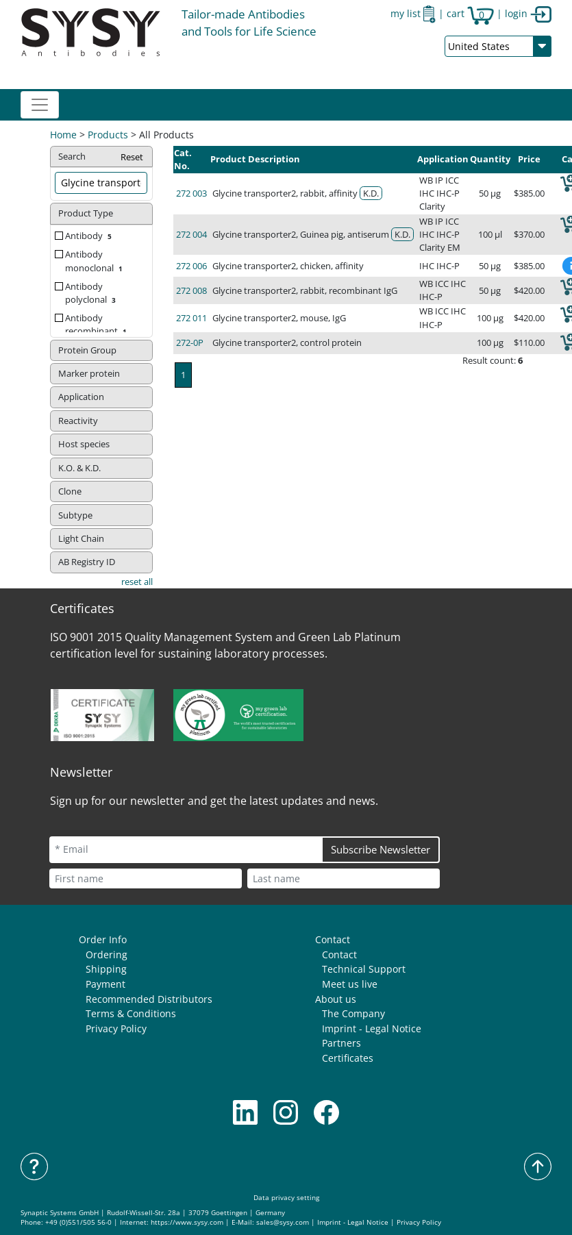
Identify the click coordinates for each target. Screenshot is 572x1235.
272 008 (191, 290)
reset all (137, 581)
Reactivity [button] (78, 420)
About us (335, 999)
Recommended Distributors (149, 999)
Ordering (106, 954)
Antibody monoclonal (95, 260)
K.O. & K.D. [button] (79, 468)
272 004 (191, 234)
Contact (332, 939)
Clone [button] (70, 491)
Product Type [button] (85, 213)
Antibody (89, 235)
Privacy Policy (116, 1028)
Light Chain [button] (81, 538)
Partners (341, 1042)
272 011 (191, 318)
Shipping (106, 968)
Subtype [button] (75, 515)
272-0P (189, 342)
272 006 (191, 266)
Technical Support (364, 968)
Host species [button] (84, 444)
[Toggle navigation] (40, 104)
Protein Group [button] (87, 350)
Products (108, 134)
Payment (105, 983)
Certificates (347, 1057)
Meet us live (349, 983)
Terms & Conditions (131, 1013)
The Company (353, 1013)
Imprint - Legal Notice (371, 1028)
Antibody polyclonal (92, 292)
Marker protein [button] (89, 373)
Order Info (103, 939)
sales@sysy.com (282, 1222)
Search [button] (101, 157)
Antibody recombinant (97, 324)
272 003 (191, 193)
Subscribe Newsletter (380, 849)
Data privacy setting (286, 1197)
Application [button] (81, 396)
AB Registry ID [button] (86, 562)
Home (63, 134)
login (528, 13)
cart (470, 13)
